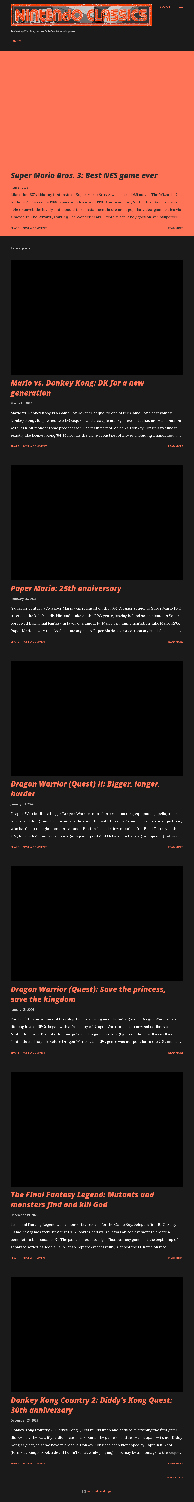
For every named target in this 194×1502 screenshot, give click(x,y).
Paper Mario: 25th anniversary (66, 588)
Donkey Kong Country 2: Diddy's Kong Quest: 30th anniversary (91, 1405)
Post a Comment (35, 228)
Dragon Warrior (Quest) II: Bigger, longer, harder (85, 789)
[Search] (165, 6)
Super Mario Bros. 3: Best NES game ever (84, 175)
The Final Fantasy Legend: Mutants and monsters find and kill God (82, 1199)
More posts (174, 1477)
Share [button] (15, 228)
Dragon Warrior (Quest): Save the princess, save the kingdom (88, 994)
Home (17, 40)
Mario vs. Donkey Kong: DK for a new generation (77, 388)
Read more (175, 228)
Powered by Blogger (97, 1491)
